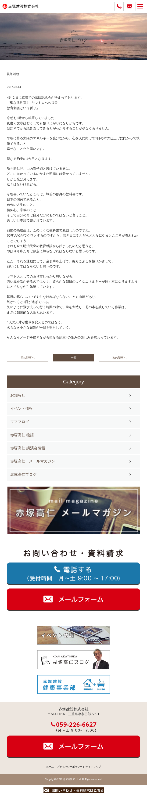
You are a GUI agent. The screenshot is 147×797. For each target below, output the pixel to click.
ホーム (50, 766)
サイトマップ (93, 766)
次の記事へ (119, 357)
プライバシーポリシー (69, 766)
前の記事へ (28, 357)
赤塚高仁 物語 (22, 435)
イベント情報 (21, 409)
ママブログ (19, 422)
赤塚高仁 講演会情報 (27, 448)
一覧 (73, 357)
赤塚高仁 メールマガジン (32, 461)
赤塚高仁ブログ (23, 474)
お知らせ (17, 395)
